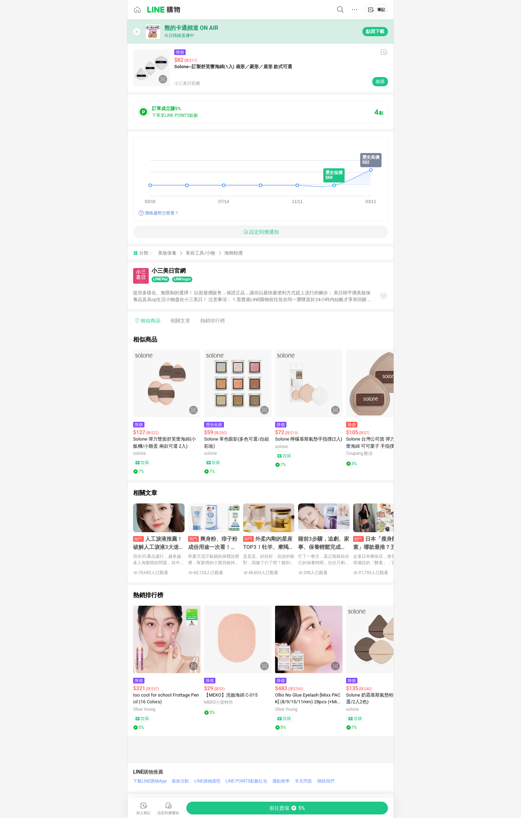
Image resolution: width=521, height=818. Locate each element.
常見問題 (303, 781)
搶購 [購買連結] (380, 81)
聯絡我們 (325, 781)
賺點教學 (281, 781)
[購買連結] (287, 808)
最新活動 (180, 781)
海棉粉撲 (233, 253)
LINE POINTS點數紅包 (247, 781)
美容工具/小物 (200, 253)
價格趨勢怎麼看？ (162, 213)
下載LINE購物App (149, 781)
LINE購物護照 (207, 781)
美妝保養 (167, 253)
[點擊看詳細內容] (167, 383)
